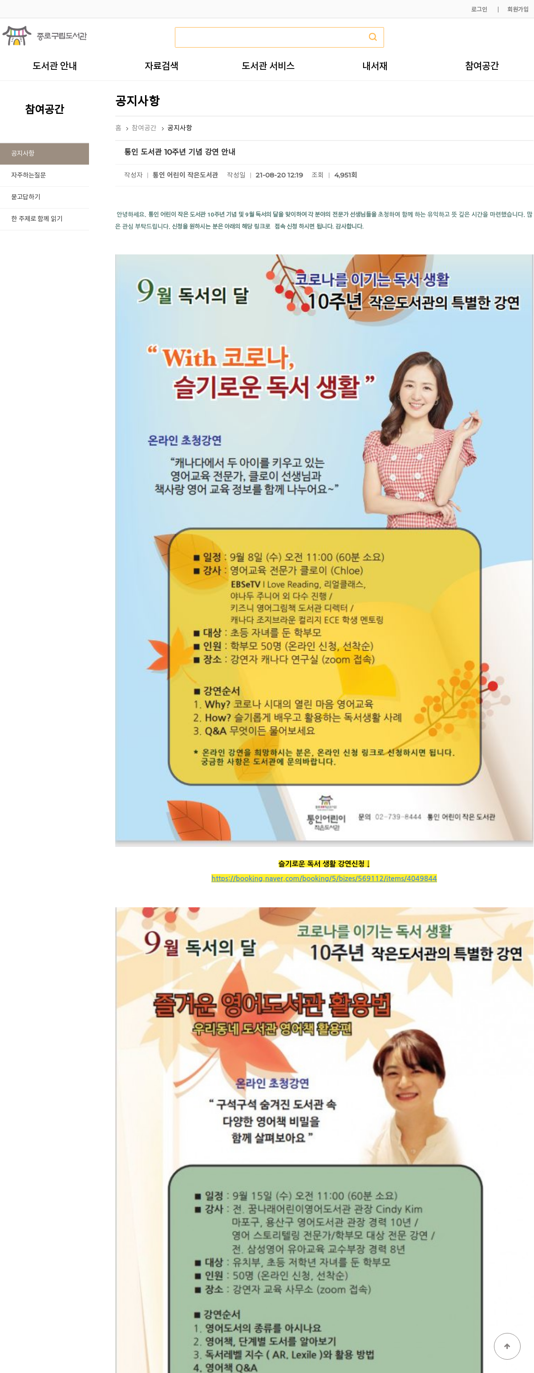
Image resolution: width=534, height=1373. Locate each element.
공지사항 (22, 153)
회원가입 (518, 9)
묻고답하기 (25, 197)
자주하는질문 (28, 175)
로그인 (479, 9)
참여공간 (482, 66)
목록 (519, 1142)
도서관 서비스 (268, 66)
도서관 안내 (54, 66)
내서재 (375, 66)
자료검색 (161, 66)
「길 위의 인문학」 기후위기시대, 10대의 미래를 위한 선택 (231, 1190)
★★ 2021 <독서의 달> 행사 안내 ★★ (206, 1169)
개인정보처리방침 (412, 1345)
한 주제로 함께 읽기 (36, 219)
